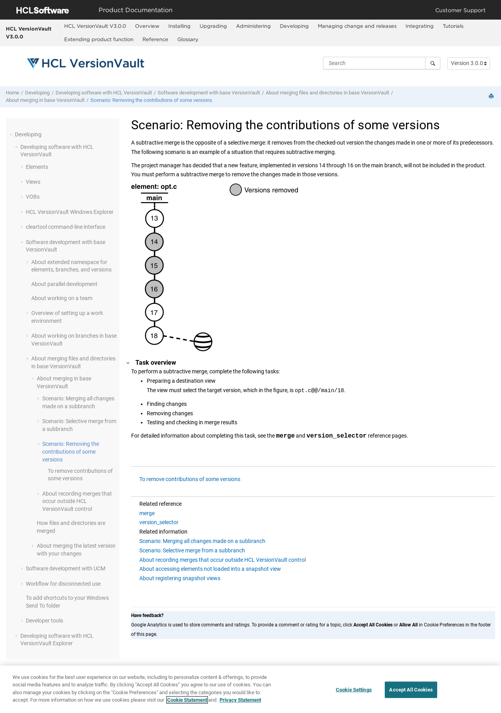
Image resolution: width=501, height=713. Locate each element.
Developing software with (104, 93)
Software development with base (209, 93)
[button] (12, 134)
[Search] (432, 63)
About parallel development (64, 284)
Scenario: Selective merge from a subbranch (192, 550)
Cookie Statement (187, 703)
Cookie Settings (354, 692)
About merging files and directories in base (327, 93)
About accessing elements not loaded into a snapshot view (210, 569)
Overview (147, 26)
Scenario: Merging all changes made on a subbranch (202, 541)
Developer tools (44, 620)
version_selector (158, 522)
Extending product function (98, 39)
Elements (37, 167)
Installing (179, 26)
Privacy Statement (240, 703)
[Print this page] (492, 96)
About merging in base (45, 100)
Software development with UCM (65, 568)
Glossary (187, 39)
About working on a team (61, 298)
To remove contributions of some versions (189, 479)
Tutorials (453, 26)
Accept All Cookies (411, 692)
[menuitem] (94, 26)
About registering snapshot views (179, 578)
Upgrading (213, 26)
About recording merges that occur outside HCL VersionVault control (222, 560)
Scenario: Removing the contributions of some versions (151, 100)
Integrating (419, 26)
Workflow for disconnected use (63, 584)
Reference (155, 39)
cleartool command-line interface (65, 227)
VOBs (33, 197)
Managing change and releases (357, 26)
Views (33, 182)
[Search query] (381, 63)
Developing (294, 26)
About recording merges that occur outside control (77, 501)
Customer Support (460, 10)
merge (147, 513)
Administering (253, 26)
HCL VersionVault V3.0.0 (28, 32)
